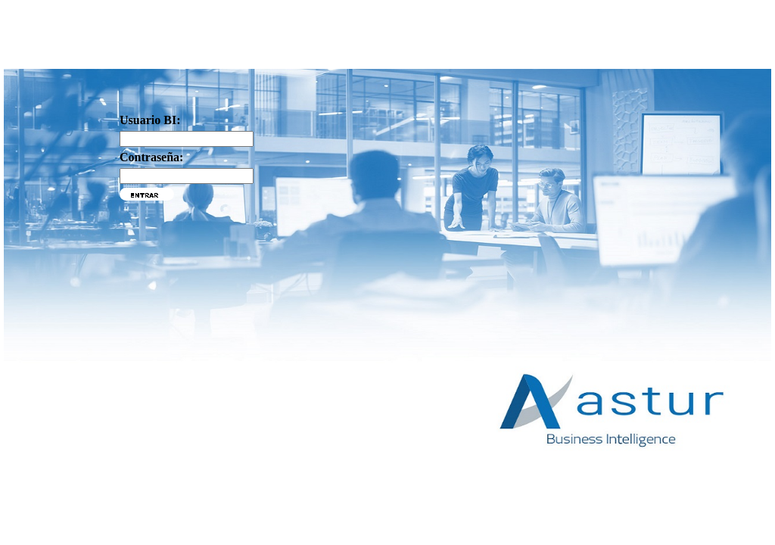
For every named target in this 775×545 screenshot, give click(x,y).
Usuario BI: (150, 120)
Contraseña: (151, 157)
